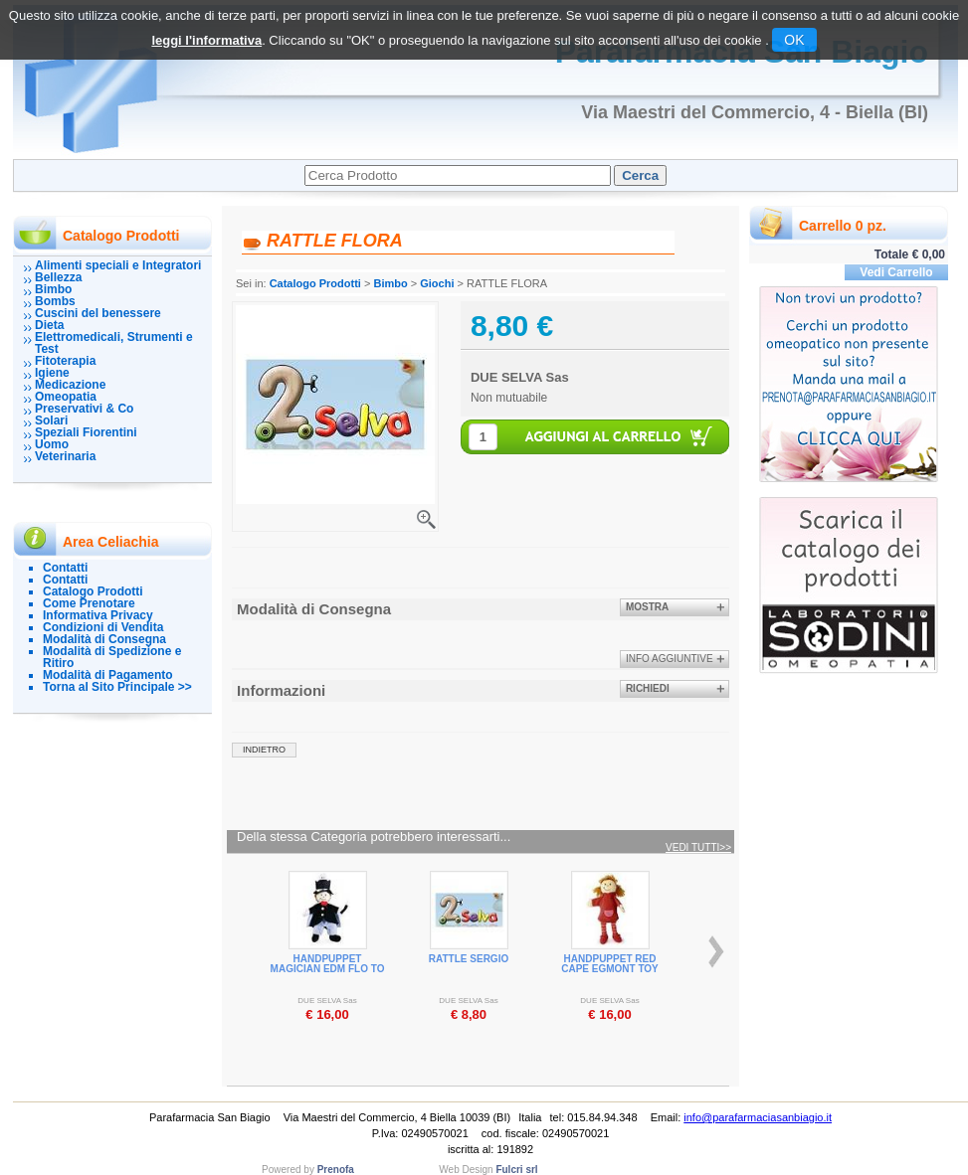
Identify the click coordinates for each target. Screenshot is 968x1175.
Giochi (437, 283)
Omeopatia (66, 397)
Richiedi (648, 688)
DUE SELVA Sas (520, 377)
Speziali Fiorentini (86, 432)
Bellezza (58, 277)
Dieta (49, 325)
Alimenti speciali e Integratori (118, 265)
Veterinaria (65, 456)
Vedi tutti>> (698, 848)
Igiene (52, 373)
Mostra (647, 606)
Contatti (65, 568)
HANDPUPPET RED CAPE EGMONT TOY (610, 963)
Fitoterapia (65, 361)
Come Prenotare (89, 603)
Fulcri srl (516, 1169)
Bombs (55, 301)
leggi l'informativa (206, 40)
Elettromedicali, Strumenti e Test (114, 343)
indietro (264, 750)
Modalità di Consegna (104, 639)
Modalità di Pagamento (108, 675)
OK (794, 40)
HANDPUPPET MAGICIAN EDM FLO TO (328, 963)
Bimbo (53, 289)
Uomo (52, 444)
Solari (51, 420)
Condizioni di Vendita (103, 627)
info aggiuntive (669, 658)
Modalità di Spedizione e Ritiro (112, 657)
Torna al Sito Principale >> (117, 687)
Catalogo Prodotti (93, 591)
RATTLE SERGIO (468, 958)
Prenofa (335, 1169)
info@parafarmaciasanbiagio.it (757, 1117)
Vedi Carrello (896, 272)
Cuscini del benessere (98, 313)
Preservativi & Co (84, 409)
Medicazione (70, 385)
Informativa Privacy (98, 615)
